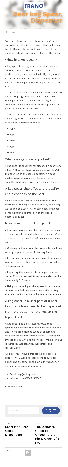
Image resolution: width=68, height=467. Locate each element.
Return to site (12, 449)
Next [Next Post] (37, 421)
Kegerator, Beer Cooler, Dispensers (16, 429)
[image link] (34, 6)
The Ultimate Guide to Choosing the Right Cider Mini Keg (47, 432)
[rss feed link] (28, 451)
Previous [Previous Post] (8, 421)
